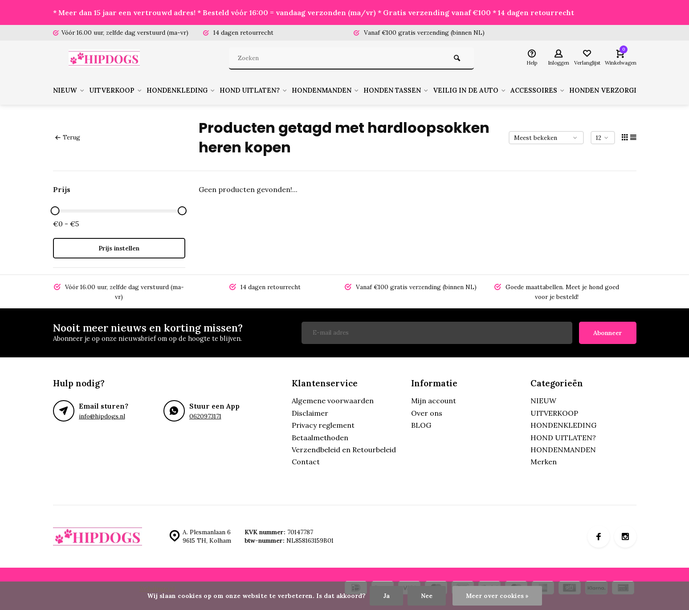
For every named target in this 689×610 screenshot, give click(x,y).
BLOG (421, 425)
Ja (386, 596)
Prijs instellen (118, 248)
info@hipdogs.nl (102, 416)
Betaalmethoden (320, 437)
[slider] (55, 210)
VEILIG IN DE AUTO (499, 90)
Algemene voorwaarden (333, 400)
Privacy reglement (323, 425)
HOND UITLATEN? (268, 90)
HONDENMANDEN (346, 90)
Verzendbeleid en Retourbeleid (344, 449)
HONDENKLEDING (191, 90)
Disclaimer (310, 413)
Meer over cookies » (497, 596)
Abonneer (607, 333)
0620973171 (205, 416)
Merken (543, 461)
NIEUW (70, 90)
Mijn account (433, 400)
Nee (426, 596)
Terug (67, 137)
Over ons (426, 413)
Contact (306, 461)
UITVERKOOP (121, 90)
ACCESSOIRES (571, 90)
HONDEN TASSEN (421, 90)
